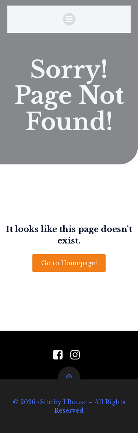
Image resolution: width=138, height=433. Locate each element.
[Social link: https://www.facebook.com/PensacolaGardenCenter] (60, 355)
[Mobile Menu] (69, 19)
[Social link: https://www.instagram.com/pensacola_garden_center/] (77, 355)
